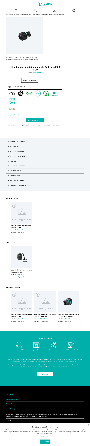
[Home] (45, 4)
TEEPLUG (28, 14)
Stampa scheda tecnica (35, 120)
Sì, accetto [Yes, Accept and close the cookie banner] (45, 441)
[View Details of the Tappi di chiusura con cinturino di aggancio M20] (21, 257)
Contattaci (45, 374)
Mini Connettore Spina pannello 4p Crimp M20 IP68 (50, 14)
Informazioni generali (18, 142)
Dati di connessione (17, 151)
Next (82, 321)
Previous (8, 321)
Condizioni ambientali (17, 156)
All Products (9, 14)
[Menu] (16, 10)
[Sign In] (54, 10)
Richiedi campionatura (30, 80)
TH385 (33, 14)
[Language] (74, 10)
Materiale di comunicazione (20, 185)
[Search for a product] (35, 10)
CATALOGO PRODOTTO (19, 14)
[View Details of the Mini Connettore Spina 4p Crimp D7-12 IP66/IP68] (21, 302)
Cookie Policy (45, 437)
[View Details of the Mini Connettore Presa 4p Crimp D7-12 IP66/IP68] (21, 213)
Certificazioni (15, 175)
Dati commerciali (16, 171)
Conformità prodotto (17, 166)
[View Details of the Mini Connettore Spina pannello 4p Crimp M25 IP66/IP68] (68, 302)
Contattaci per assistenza (20, 115)
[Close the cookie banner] (88, 425)
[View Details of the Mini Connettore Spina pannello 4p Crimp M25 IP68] (45, 302)
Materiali (13, 161)
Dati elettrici (14, 146)
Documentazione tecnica (19, 180)
